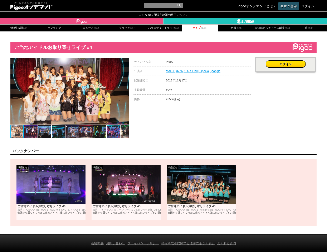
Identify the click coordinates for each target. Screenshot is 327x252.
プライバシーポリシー (143, 243)
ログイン (286, 64)
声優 (236, 27)
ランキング (54, 27)
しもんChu (191, 71)
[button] (125, 62)
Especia (204, 71)
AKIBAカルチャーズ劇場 (272, 27)
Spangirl (215, 71)
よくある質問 (226, 243)
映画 (309, 27)
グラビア (127, 27)
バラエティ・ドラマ (163, 27)
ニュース (91, 27)
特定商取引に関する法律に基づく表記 (188, 243)
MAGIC (170, 71)
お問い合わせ (115, 243)
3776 (179, 71)
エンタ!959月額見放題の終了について (163, 14)
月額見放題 (18, 27)
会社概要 (97, 243)
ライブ (199, 27)
